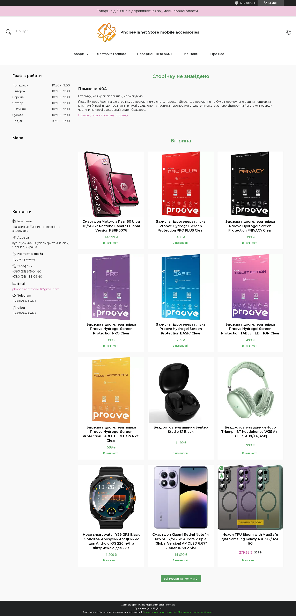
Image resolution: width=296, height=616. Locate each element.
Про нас (217, 54)
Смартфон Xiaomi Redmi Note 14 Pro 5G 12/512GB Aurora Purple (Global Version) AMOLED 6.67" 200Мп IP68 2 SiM (180, 541)
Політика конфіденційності (195, 612)
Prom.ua (169, 604)
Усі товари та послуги (179, 578)
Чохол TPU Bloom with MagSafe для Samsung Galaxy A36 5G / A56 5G (250, 539)
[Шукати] (8, 32)
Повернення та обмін (155, 54)
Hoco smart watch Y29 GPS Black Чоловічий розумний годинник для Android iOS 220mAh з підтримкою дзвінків (111, 541)
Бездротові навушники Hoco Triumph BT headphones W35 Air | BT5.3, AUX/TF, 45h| (250, 431)
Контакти (192, 54)
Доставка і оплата (111, 54)
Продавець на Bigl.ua (148, 608)
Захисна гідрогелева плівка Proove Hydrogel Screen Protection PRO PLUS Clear (181, 226)
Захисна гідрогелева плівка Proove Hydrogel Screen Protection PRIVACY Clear (250, 226)
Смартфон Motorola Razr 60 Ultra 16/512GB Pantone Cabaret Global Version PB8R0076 (111, 226)
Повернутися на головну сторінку (103, 115)
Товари (78, 54)
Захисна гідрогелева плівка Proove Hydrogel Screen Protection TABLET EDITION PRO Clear (111, 434)
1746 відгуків (248, 2)
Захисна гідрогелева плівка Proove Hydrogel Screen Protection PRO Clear (111, 329)
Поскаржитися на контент (159, 612)
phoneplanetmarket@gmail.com (35, 289)
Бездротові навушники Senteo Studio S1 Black (181, 429)
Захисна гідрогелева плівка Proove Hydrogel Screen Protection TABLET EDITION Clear (250, 329)
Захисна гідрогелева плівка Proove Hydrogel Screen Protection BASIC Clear (181, 329)
